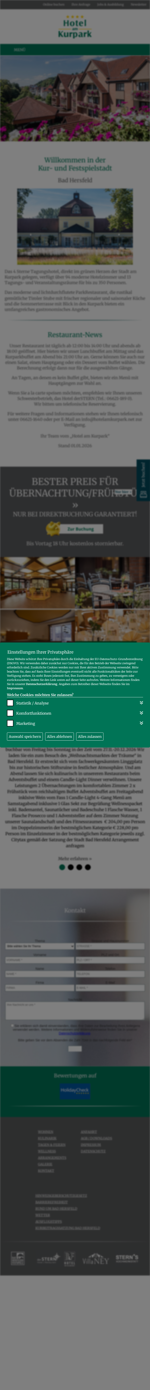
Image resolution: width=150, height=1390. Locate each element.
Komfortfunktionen (33, 713)
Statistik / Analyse (32, 703)
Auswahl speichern (25, 736)
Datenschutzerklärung (41, 684)
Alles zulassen (90, 736)
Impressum (15, 688)
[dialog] (75, 695)
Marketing (25, 723)
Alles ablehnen (59, 736)
